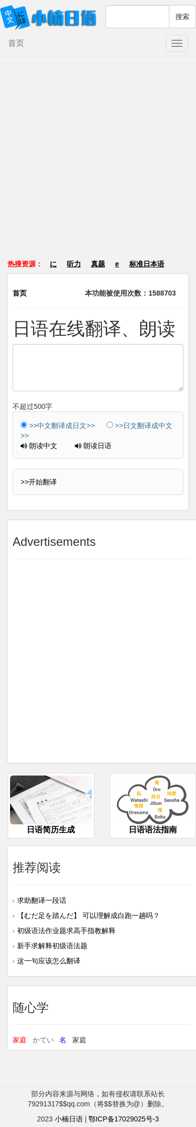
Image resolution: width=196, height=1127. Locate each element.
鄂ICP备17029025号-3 (123, 1119)
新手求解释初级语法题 (52, 946)
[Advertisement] (98, 164)
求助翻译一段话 (41, 900)
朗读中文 (39, 446)
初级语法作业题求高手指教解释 (66, 931)
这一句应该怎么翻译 (48, 961)
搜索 (182, 17)
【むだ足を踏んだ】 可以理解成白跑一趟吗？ (88, 915)
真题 (98, 264)
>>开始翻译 (39, 482)
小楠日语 (69, 1119)
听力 (74, 264)
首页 (16, 43)
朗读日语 (93, 446)
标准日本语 (146, 264)
